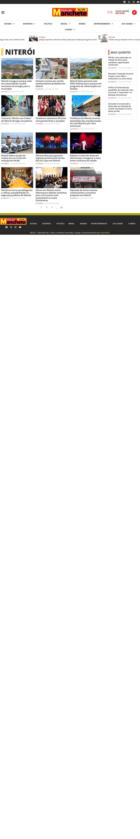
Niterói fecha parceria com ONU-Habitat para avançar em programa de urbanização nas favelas (85, 85)
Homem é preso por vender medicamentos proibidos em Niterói (50, 84)
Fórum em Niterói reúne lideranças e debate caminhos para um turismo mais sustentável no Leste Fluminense (51, 195)
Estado (9, 24)
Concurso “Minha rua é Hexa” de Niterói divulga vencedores (16, 119)
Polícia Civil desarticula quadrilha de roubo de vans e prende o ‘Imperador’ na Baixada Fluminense (120, 91)
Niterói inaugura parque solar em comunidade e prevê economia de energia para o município (16, 85)
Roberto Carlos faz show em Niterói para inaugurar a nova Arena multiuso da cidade (85, 158)
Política (48, 24)
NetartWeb (105, 232)
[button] (66, 38)
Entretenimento (103, 24)
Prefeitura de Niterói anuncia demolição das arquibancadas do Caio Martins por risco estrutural (85, 122)
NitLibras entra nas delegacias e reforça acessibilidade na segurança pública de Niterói (17, 193)
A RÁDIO (70, 29)
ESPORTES (29, 24)
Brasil (65, 24)
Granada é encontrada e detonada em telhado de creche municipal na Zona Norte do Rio (120, 107)
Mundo (82, 24)
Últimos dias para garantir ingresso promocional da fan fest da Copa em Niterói (50, 158)
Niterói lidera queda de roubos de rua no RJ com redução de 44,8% (13, 158)
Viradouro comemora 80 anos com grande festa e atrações (51, 119)
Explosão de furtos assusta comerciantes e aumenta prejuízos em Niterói (83, 193)
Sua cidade (129, 24)
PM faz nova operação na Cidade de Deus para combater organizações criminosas (119, 61)
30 (62, 207)
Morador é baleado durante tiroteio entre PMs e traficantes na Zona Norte (121, 76)
